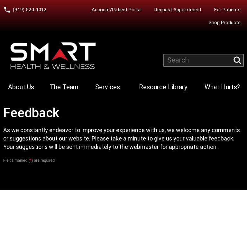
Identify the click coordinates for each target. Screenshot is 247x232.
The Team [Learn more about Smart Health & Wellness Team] (64, 87)
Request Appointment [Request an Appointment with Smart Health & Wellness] (177, 10)
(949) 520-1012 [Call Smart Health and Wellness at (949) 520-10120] (30, 10)
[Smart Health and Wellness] (53, 56)
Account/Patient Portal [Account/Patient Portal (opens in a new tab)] (117, 10)
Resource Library (163, 87)
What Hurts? (222, 87)
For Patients (227, 10)
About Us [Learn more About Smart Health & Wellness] (21, 87)
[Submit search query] (237, 60)
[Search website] (203, 60)
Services (107, 87)
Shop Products (225, 22)
